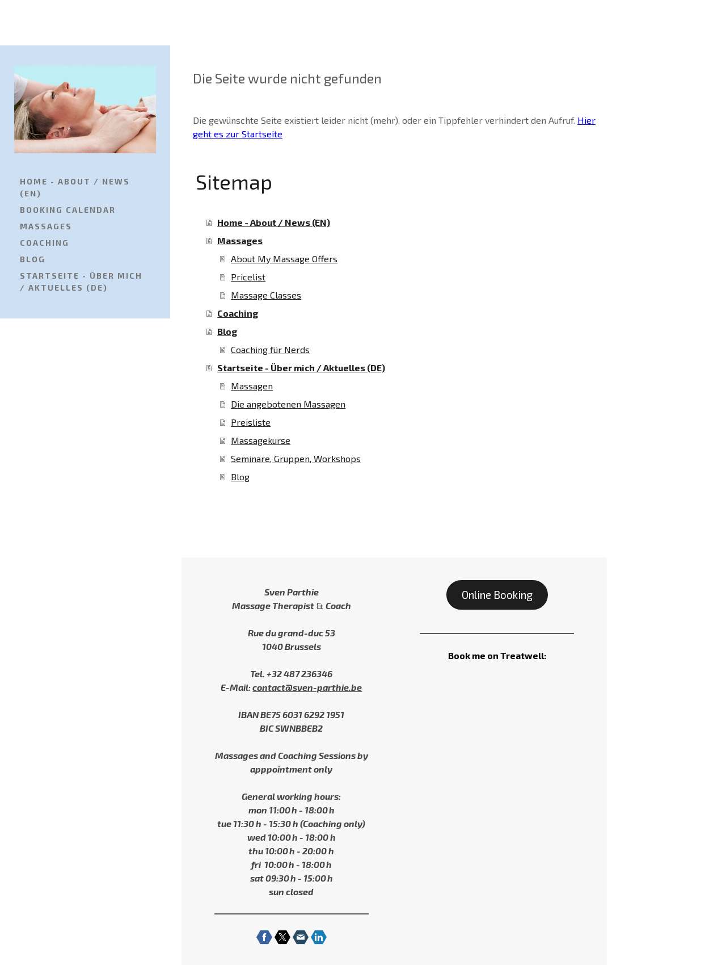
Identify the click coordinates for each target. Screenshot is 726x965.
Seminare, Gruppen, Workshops (296, 458)
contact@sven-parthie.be (307, 687)
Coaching (44, 242)
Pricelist (248, 276)
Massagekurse (260, 440)
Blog (32, 259)
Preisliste (251, 422)
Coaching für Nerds (270, 349)
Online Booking (497, 594)
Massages (46, 226)
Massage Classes (266, 295)
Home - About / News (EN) (75, 187)
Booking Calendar (68, 210)
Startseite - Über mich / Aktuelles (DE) (81, 281)
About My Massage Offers (284, 258)
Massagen (252, 385)
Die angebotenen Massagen (288, 403)
